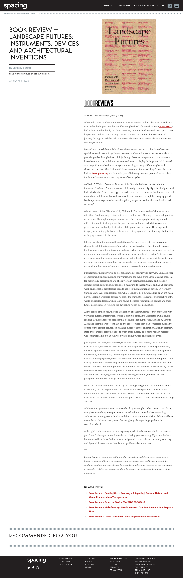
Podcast (149, 5)
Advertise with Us (145, 564)
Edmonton (116, 570)
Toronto (64, 561)
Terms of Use (142, 570)
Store (160, 5)
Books (137, 5)
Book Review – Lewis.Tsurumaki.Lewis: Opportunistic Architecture (124, 516)
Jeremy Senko (22, 68)
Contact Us (141, 573)
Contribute (141, 567)
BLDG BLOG (165, 126)
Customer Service (145, 558)
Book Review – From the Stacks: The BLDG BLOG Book (117, 502)
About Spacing (143, 561)
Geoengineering (100, 173)
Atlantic (115, 567)
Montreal (115, 561)
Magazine (125, 5)
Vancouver (65, 564)
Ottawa (114, 564)
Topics (109, 5)
